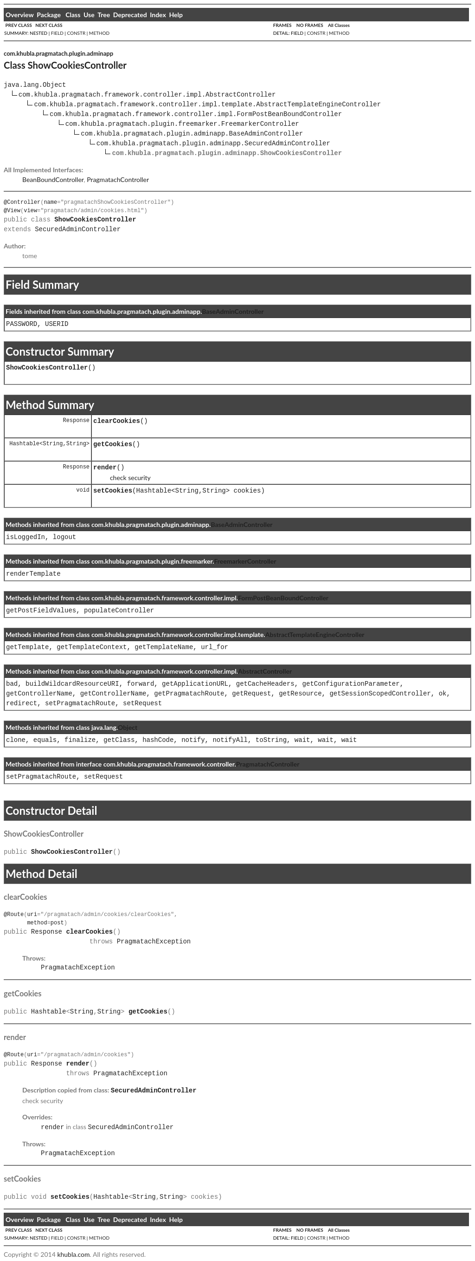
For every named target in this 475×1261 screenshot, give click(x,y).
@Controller (22, 202)
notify (193, 740)
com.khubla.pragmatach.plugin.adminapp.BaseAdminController (192, 134)
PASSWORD (21, 324)
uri (32, 914)
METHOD (99, 33)
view (30, 210)
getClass (119, 740)
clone (16, 740)
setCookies (112, 491)
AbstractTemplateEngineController (315, 634)
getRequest (251, 693)
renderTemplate (33, 574)
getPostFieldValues (41, 610)
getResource (300, 693)
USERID (56, 324)
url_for (214, 647)
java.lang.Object (35, 85)
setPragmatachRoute (80, 703)
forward (140, 684)
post (57, 923)
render (104, 467)
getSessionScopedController (379, 693)
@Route (14, 914)
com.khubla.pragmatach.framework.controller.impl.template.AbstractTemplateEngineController (207, 104)
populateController (119, 610)
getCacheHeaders (265, 684)
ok (443, 693)
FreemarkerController (245, 561)
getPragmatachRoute (189, 693)
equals (45, 740)
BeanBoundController (52, 179)
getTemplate (27, 647)
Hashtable (24, 444)
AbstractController (265, 671)
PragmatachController (118, 179)
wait (302, 740)
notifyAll (230, 740)
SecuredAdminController (78, 229)
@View (12, 210)
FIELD (57, 33)
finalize (80, 740)
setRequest (142, 703)
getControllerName (39, 693)
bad (12, 684)
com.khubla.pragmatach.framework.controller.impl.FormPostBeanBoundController (196, 114)
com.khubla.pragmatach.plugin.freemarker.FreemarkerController (182, 124)
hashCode (157, 740)
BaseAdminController (232, 311)
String (53, 444)
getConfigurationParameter (351, 684)
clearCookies (116, 421)
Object (127, 727)
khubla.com (73, 1252)
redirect (21, 703)
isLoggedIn (25, 537)
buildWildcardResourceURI (72, 684)
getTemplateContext (92, 647)
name (50, 202)
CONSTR (76, 33)
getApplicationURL (195, 684)
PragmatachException (154, 941)
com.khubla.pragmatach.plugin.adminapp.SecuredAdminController (213, 143)
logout (64, 537)
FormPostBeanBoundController (283, 598)
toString (271, 740)
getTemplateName (164, 647)
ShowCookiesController (47, 368)
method (37, 923)
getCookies (112, 444)
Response (76, 420)
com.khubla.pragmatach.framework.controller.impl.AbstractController (147, 95)
